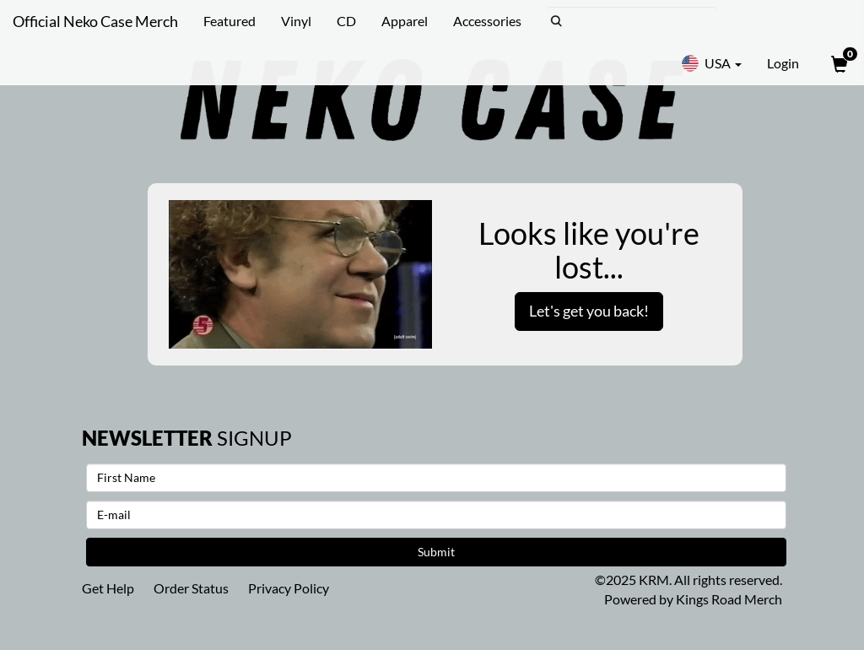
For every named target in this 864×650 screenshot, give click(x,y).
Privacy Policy (288, 588)
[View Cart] (838, 63)
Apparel (404, 21)
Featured (229, 21)
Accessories (487, 21)
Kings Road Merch (729, 599)
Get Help (108, 588)
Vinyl (296, 21)
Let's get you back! (589, 310)
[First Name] (436, 477)
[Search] (631, 21)
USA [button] (711, 63)
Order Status (191, 588)
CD (346, 21)
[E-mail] (436, 515)
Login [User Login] (783, 63)
